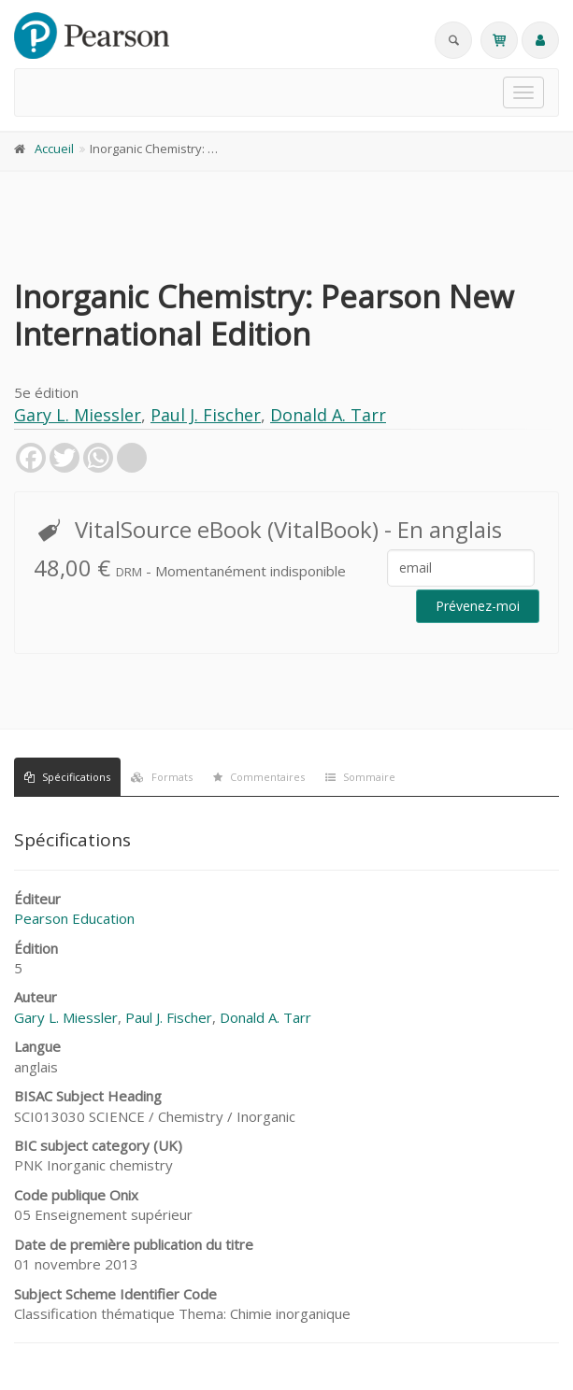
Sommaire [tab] (360, 777)
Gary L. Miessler (77, 415)
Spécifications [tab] (67, 777)
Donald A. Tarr (328, 415)
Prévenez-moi (478, 606)
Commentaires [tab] (259, 777)
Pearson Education (74, 918)
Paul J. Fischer (205, 415)
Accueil (54, 148)
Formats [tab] (162, 777)
